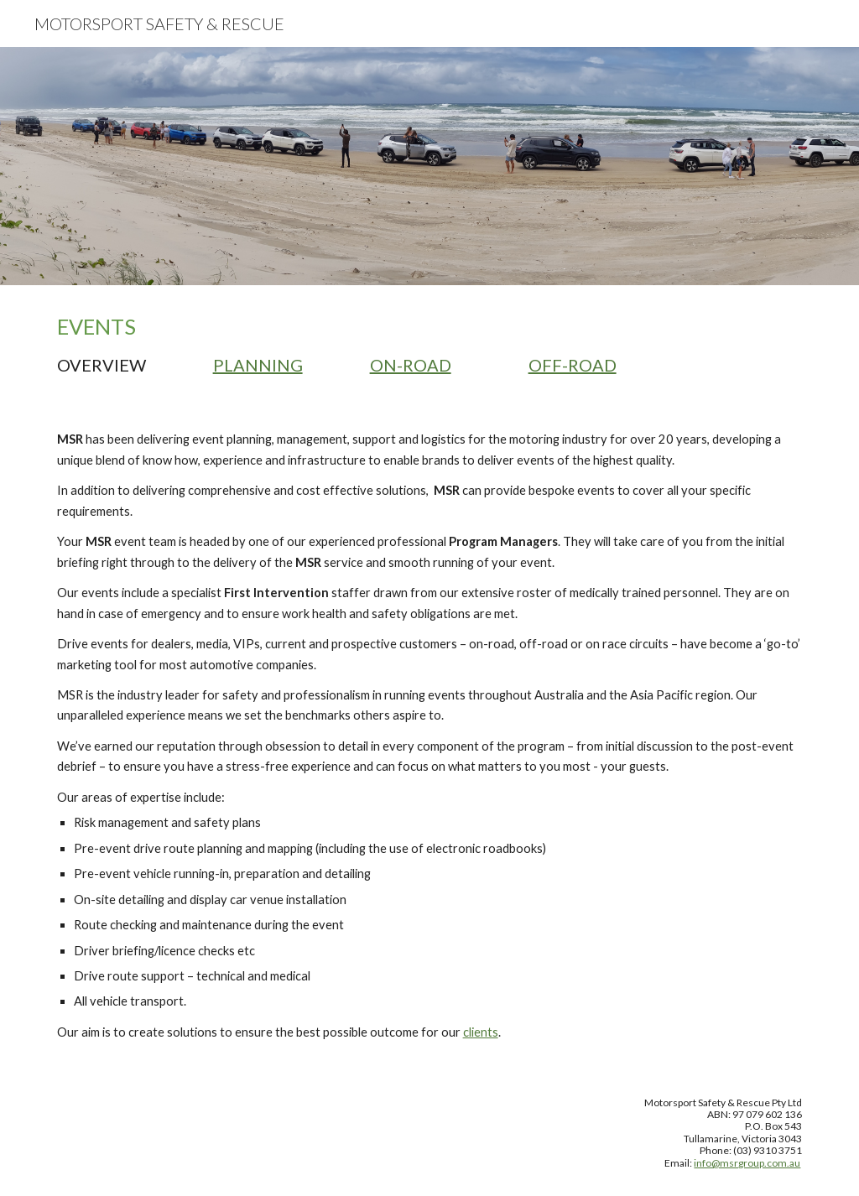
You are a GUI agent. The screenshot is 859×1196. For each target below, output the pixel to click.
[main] (430, 343)
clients (480, 1032)
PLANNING (258, 365)
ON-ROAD (410, 365)
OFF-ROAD (572, 365)
